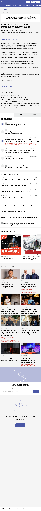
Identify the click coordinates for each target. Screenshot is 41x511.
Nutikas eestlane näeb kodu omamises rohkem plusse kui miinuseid (8, 286)
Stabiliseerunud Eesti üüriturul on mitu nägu (14, 185)
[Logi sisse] (37, 509)
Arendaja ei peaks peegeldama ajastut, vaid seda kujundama (18, 205)
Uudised (7, 137)
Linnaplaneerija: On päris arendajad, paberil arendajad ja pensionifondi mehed (29, 311)
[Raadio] (17, 509)
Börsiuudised (8, 156)
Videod (33, 5)
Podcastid (19, 5)
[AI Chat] (30, 509)
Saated (7, 148)
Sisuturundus (8, 95)
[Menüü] (3, 509)
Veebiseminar (4, 256)
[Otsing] (23, 509)
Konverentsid (26, 5)
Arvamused (4, 195)
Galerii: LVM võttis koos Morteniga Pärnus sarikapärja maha (19, 217)
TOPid (14, 5)
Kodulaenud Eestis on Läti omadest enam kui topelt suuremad (19, 179)
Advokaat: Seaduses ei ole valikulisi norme (14, 211)
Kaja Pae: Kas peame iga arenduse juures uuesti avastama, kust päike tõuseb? (10, 311)
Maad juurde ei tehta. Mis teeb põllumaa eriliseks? (16, 191)
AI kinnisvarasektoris (7, 258)
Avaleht (3, 5)
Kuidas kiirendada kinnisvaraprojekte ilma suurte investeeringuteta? (28, 360)
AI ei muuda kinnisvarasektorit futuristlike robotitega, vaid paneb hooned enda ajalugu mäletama (14, 99)
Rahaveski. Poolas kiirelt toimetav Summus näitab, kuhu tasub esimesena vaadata (30, 286)
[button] (17, 391)
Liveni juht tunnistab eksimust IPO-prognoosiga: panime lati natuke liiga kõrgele (30, 332)
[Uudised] (10, 509)
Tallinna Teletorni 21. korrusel (31, 256)
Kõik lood (8, 5)
